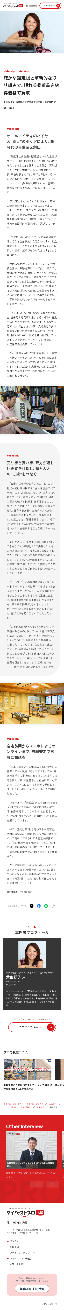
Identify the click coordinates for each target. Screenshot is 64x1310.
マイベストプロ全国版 (21, 1258)
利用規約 (14, 1247)
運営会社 (14, 1241)
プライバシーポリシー (21, 1252)
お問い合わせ (16, 1264)
